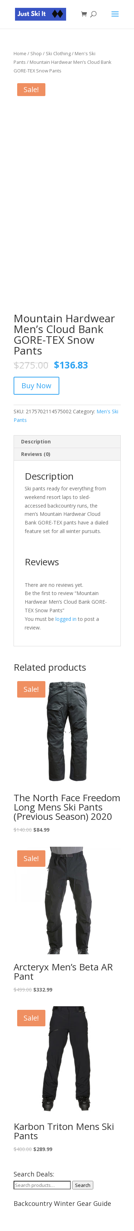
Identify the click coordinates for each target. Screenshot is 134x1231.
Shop (36, 53)
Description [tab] (36, 441)
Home (20, 53)
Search (82, 1185)
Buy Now (36, 385)
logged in (65, 619)
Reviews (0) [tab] (35, 454)
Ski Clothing (58, 53)
